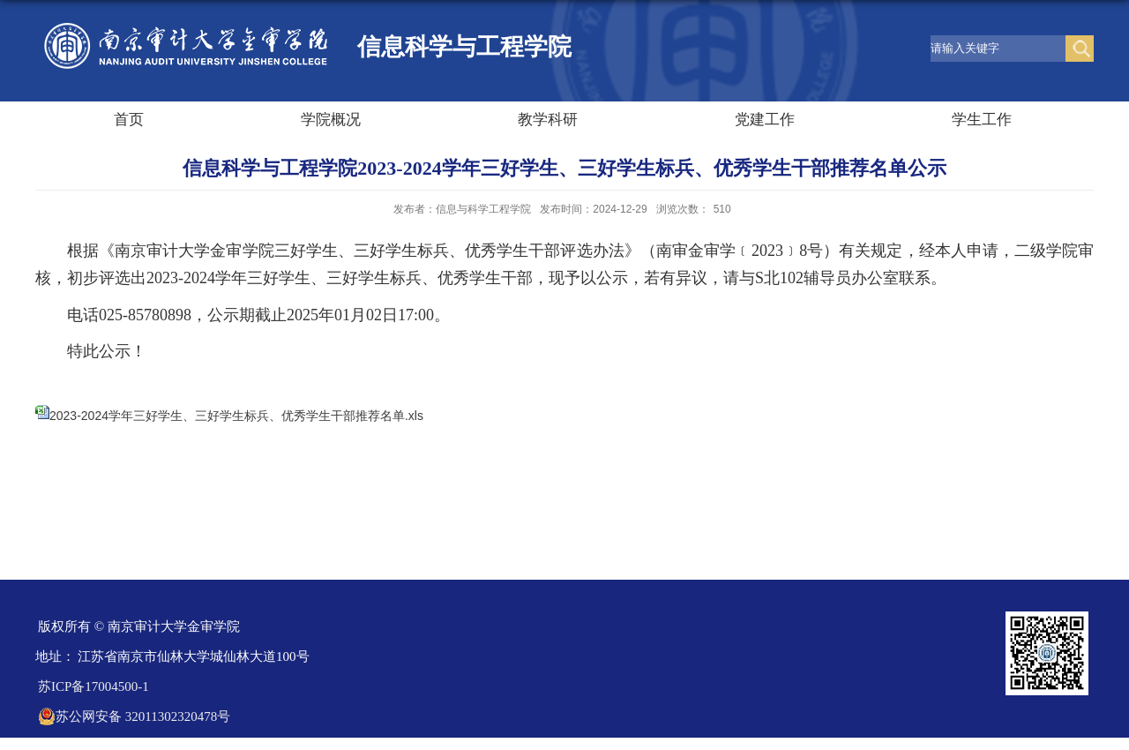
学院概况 (331, 119)
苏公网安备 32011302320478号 (134, 716)
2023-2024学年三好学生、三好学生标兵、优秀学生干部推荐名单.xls (236, 416)
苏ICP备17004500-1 (93, 686)
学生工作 (982, 119)
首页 (129, 119)
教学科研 (548, 119)
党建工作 (765, 119)
